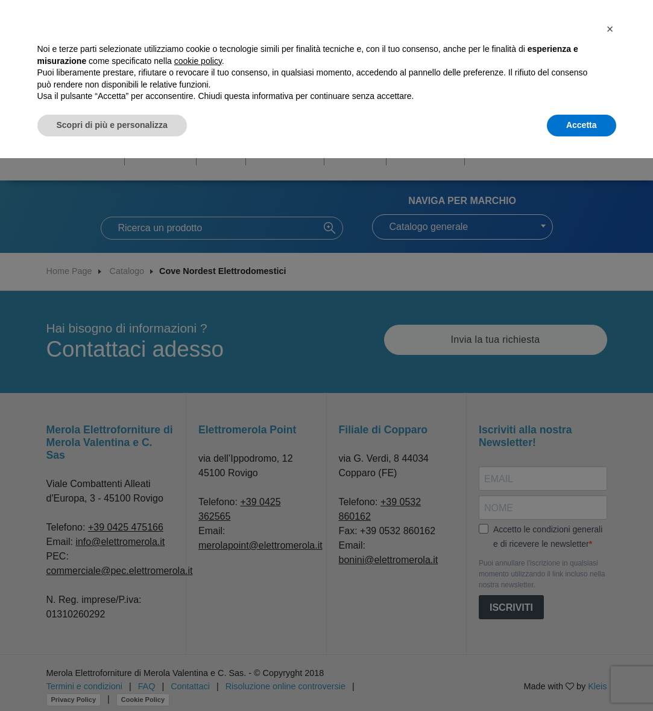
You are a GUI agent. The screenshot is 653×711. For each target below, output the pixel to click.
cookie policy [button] (198, 61)
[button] (610, 29)
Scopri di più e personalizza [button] (112, 125)
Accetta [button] (581, 125)
